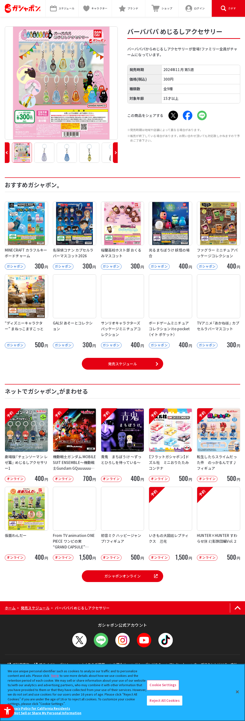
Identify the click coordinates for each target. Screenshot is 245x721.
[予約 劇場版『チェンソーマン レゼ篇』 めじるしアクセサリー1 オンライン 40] (26, 445)
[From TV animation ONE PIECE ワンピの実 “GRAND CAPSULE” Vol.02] (74, 524)
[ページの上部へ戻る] (237, 607)
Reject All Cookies (164, 700)
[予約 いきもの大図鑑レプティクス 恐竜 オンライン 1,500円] (170, 524)
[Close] (237, 691)
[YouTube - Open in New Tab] (144, 640)
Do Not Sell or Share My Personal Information (45, 713)
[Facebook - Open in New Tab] (187, 115)
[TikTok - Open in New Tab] (165, 640)
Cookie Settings (163, 685)
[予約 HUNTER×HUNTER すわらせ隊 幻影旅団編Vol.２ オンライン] (218, 524)
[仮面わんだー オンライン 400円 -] (26, 524)
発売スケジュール (122, 363)
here (55, 675)
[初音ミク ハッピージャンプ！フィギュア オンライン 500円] (122, 524)
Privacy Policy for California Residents (39, 708)
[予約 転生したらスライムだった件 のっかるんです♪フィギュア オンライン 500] (218, 445)
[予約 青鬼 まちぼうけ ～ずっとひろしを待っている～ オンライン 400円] (122, 445)
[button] (7, 152)
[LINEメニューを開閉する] (101, 640)
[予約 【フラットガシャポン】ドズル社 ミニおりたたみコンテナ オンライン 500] (170, 445)
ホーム (10, 607)
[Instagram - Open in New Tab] (122, 640)
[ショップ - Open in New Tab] (161, 8)
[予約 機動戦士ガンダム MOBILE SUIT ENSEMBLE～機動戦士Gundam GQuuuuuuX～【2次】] (74, 445)
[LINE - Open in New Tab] (202, 115)
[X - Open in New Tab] (173, 115)
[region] (122, 692)
